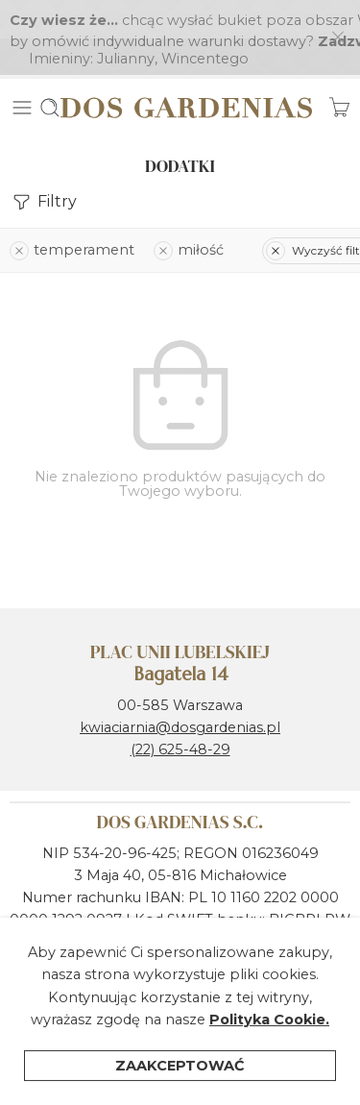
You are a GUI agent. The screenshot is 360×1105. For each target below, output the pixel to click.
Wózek (307, 1075)
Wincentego (205, 20)
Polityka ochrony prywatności (114, 991)
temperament (72, 211)
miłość (189, 211)
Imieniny (59, 20)
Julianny (126, 20)
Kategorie (210, 1075)
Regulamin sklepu (286, 969)
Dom (45, 1075)
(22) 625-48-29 (180, 711)
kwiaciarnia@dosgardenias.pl (180, 689)
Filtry (43, 164)
